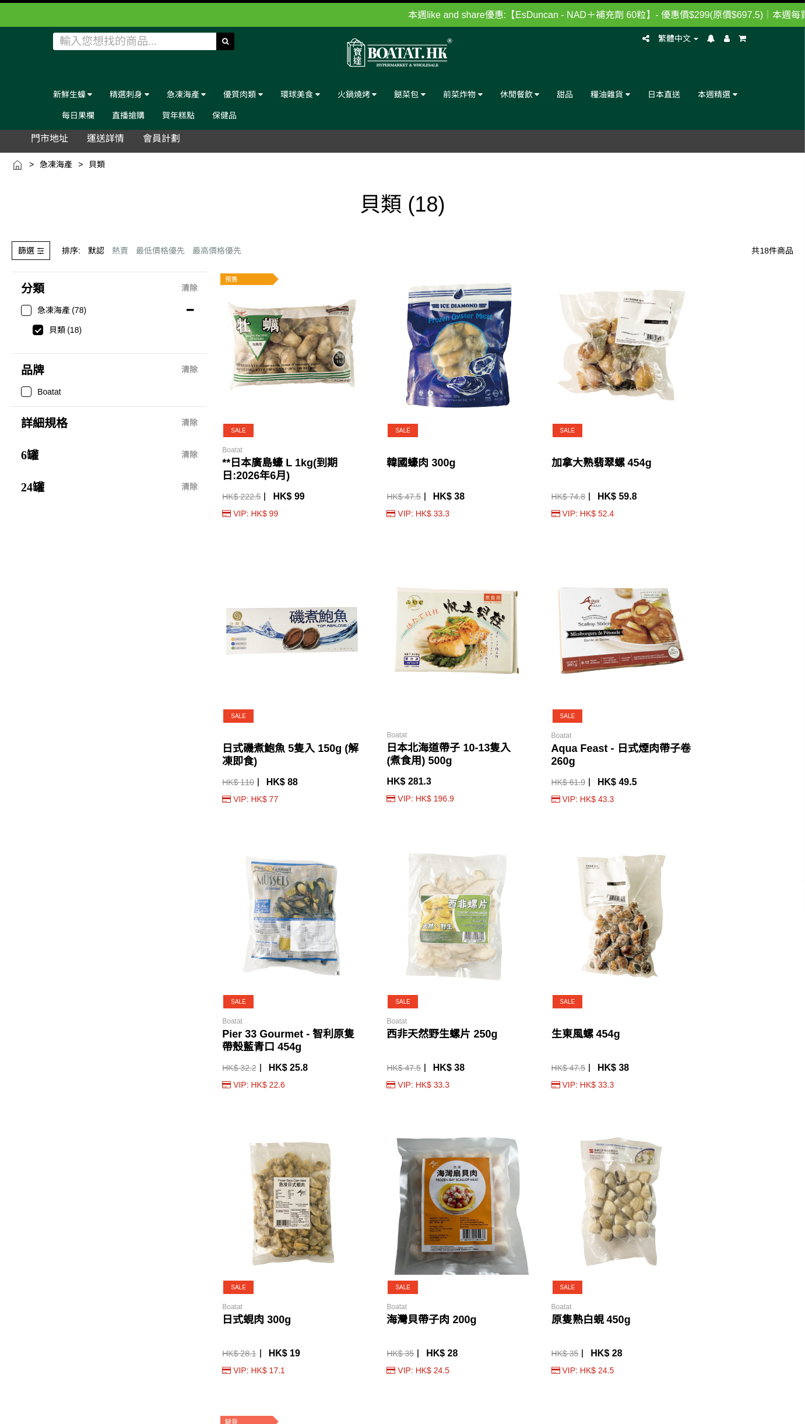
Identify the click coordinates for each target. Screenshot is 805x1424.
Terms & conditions (545, 1374)
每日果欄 (78, 115)
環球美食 (300, 94)
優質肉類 (243, 94)
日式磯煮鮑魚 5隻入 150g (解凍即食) (554, 409)
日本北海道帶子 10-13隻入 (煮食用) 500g (653, 409)
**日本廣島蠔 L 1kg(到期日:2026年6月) (257, 409)
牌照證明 (75, 1164)
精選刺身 (129, 94)
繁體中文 (678, 38)
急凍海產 (186, 94)
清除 (189, 288)
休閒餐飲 (520, 94)
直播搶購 (128, 115)
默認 (96, 250)
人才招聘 (75, 1231)
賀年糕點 (178, 115)
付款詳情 (142, 1220)
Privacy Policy (605, 1374)
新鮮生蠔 (73, 94)
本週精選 (717, 94)
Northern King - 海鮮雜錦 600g (751, 871)
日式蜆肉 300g (552, 628)
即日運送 (142, 1198)
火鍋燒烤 (357, 94)
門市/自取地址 (86, 1130)
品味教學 (142, 1130)
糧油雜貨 (610, 94)
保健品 (224, 115)
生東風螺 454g (454, 628)
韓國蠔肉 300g (355, 397)
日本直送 (664, 94)
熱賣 (120, 250)
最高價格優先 (216, 250)
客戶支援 (75, 1198)
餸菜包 (410, 94)
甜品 (565, 94)
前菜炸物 (463, 94)
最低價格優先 (160, 250)
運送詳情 (142, 1164)
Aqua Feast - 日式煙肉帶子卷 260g (752, 409)
